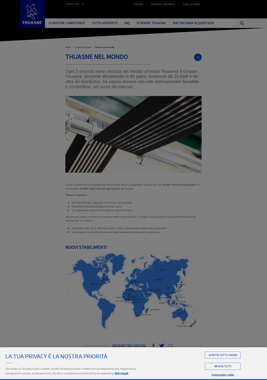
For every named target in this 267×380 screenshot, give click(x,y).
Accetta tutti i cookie (223, 360)
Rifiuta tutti (222, 372)
